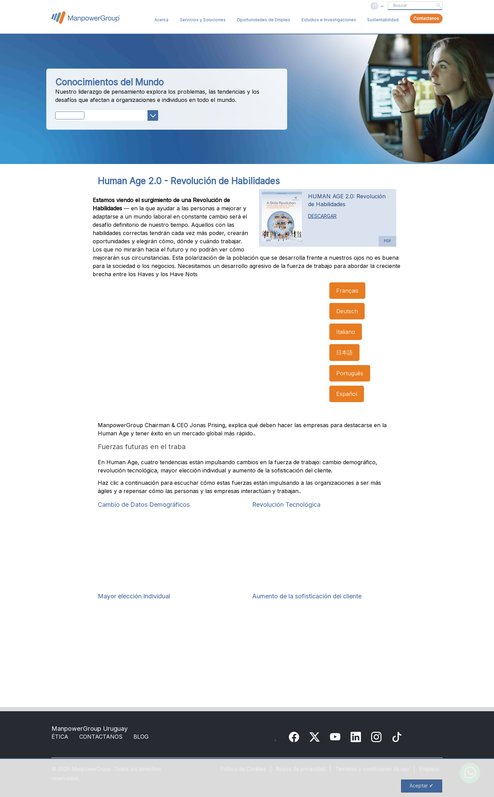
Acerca (161, 19)
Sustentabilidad (383, 19)
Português (349, 373)
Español (346, 393)
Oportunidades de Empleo (263, 19)
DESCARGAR (322, 216)
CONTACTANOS (100, 736)
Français (347, 290)
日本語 (344, 352)
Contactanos (426, 18)
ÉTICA (59, 736)
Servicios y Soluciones (203, 19)
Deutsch (347, 311)
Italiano (345, 331)
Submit (439, 5)
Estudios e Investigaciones (329, 19)
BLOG (141, 736)
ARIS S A (178, 736)
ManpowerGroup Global (85, 17)
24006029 (229, 736)
